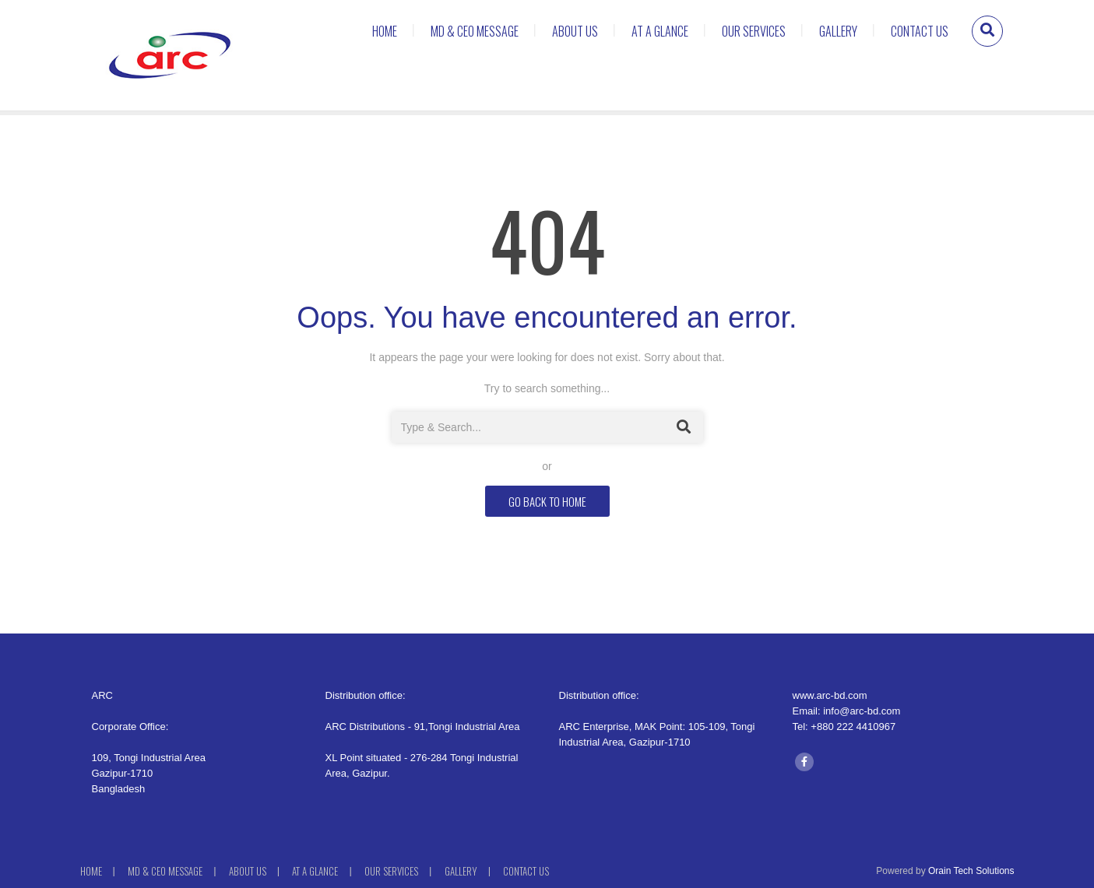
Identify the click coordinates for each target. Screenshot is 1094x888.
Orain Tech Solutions (971, 870)
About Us (575, 31)
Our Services (754, 31)
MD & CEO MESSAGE (475, 31)
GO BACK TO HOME (547, 501)
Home (384, 31)
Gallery (838, 31)
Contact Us (919, 31)
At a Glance (659, 31)
